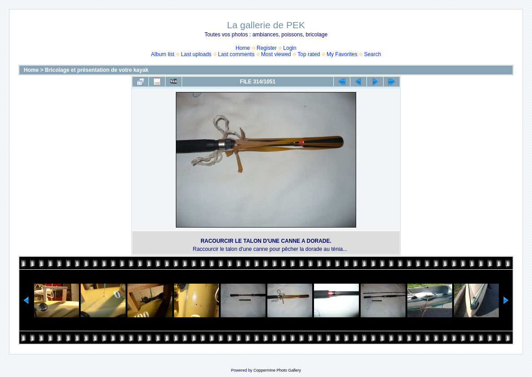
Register (267, 48)
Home (242, 48)
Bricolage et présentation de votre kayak (96, 70)
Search (372, 54)
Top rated (308, 54)
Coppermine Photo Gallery (277, 370)
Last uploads (196, 54)
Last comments (236, 54)
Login (289, 48)
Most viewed (276, 54)
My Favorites (342, 54)
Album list (162, 54)
